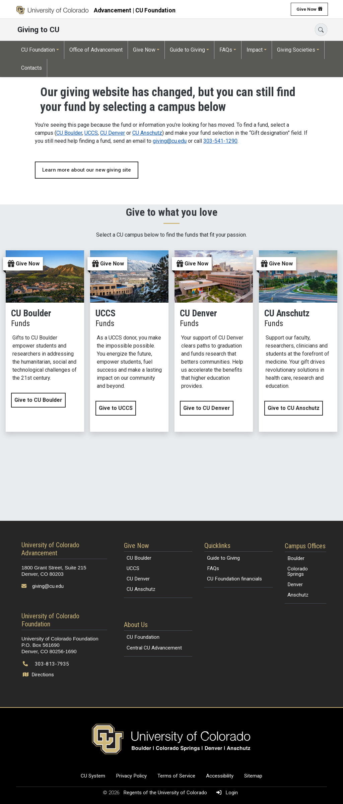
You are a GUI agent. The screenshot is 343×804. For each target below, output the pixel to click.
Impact (255, 50)
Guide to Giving (187, 50)
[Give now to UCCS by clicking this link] (129, 341)
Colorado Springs (297, 571)
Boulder (295, 558)
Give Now (306, 9)
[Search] (321, 29)
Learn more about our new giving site (86, 170)
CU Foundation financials (234, 579)
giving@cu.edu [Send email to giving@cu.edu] (48, 586)
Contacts (31, 68)
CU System (93, 776)
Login (226, 793)
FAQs (225, 50)
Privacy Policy (131, 776)
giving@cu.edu (170, 141)
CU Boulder (69, 133)
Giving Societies (296, 50)
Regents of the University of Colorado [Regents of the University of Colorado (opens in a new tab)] (165, 793)
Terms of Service (176, 776)
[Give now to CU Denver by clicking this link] (214, 341)
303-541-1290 (220, 141)
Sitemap (253, 776)
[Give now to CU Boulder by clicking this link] (45, 341)
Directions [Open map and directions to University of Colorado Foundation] (39, 675)
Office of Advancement (96, 50)
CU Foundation (38, 50)
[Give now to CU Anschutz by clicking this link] (298, 341)
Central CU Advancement (154, 648)
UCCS (91, 133)
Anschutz (297, 595)
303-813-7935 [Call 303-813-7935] (52, 664)
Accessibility (219, 776)
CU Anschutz (147, 133)
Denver (295, 584)
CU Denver (112, 133)
